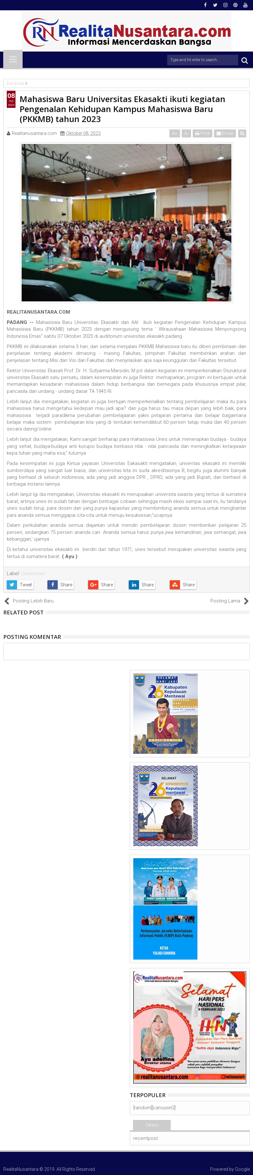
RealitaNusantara (20, 1169)
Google (242, 1169)
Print (202, 133)
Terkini (151, 1125)
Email (225, 133)
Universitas (33, 573)
